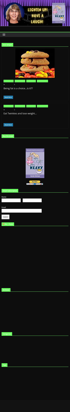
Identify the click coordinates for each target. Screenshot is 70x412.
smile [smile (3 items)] (6, 388)
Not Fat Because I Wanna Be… (10, 265)
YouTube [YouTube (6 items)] (32, 389)
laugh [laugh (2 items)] (34, 379)
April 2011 (5, 307)
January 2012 (5, 301)
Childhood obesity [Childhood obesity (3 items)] (29, 370)
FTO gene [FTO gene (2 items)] (59, 374)
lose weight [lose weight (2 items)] (37, 379)
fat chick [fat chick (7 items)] (35, 374)
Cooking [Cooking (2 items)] (36, 370)
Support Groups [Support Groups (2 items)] (11, 388)
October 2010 (5, 320)
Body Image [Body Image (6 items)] (19, 370)
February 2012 (6, 298)
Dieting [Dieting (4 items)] (44, 370)
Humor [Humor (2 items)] (23, 379)
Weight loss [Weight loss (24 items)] (21, 388)
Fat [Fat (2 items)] (5, 374)
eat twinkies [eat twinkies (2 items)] (55, 370)
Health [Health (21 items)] (12, 378)
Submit (5, 216)
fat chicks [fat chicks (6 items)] (42, 374)
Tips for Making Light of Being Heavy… (13, 281)
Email (4, 207)
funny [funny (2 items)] (63, 374)
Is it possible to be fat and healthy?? (11, 236)
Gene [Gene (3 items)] (66, 374)
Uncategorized (6, 355)
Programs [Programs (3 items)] (29, 384)
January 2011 (5, 317)
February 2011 (6, 314)
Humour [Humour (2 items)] (27, 379)
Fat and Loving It (20, 81)
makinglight (18, 84)
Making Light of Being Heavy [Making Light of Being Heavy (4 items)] (59, 379)
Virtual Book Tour (7, 358)
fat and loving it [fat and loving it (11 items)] (24, 374)
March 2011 (5, 311)
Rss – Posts (9, 224)
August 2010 (5, 327)
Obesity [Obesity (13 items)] (5, 383)
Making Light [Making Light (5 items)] (45, 379)
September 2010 (6, 324)
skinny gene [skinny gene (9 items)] (56, 383)
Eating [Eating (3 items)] (51, 370)
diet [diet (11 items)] (40, 370)
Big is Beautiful (8, 81)
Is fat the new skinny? (8, 241)
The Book (4, 351)
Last (24, 203)
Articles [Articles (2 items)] (3, 370)
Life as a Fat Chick (42, 81)
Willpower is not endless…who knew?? (12, 252)
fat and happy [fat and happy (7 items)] (12, 374)
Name (4, 197)
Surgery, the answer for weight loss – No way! (14, 270)
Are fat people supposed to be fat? (11, 229)
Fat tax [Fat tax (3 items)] (55, 374)
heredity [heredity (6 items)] (19, 379)
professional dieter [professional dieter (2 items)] (22, 383)
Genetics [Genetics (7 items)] (5, 379)
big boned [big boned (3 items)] (12, 370)
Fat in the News (31, 81)
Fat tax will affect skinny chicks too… (12, 275)
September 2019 (6, 294)
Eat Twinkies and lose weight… (20, 113)
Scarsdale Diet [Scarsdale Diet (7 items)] (37, 384)
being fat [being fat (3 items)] (7, 370)
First (3, 203)
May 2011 (4, 304)
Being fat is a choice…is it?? (18, 88)
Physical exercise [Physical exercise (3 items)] (13, 384)
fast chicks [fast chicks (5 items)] (62, 370)
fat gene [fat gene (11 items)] (49, 374)
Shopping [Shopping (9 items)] (47, 383)
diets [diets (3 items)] (48, 370)
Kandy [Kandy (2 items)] (31, 379)
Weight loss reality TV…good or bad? (12, 259)
